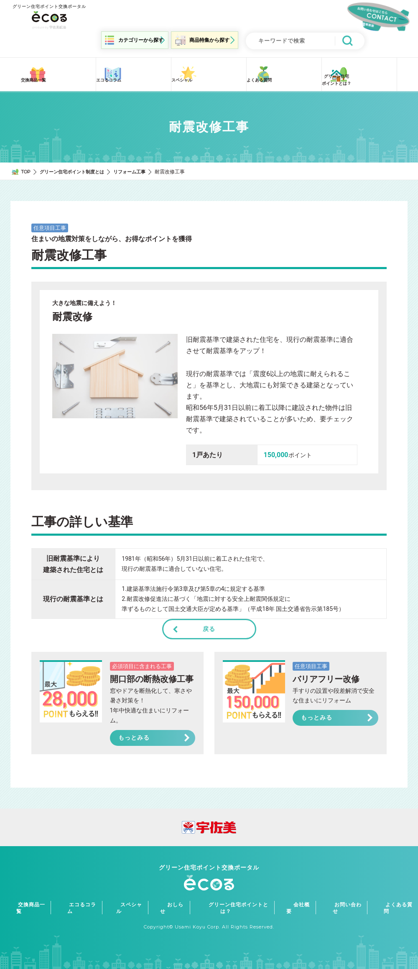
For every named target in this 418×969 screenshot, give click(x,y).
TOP (26, 167)
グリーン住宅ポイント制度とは (76, 167)
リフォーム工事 (138, 167)
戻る (209, 624)
